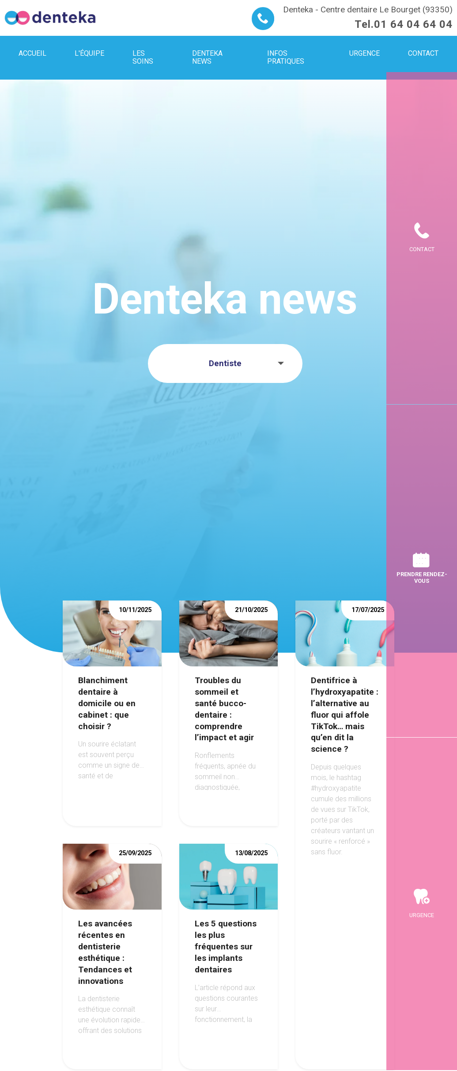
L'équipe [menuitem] (89, 53)
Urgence (421, 915)
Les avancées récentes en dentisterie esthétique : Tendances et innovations (105, 952)
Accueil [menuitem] (32, 53)
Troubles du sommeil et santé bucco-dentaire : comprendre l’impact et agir (224, 709)
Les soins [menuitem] (142, 57)
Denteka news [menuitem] (207, 57)
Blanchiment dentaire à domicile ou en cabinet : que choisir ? (107, 703)
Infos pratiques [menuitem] (285, 57)
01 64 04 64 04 (413, 24)
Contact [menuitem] (423, 53)
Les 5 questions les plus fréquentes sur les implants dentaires (226, 946)
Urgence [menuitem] (364, 53)
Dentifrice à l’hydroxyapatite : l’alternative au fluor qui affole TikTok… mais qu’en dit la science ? (344, 714)
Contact (421, 249)
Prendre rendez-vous (422, 577)
